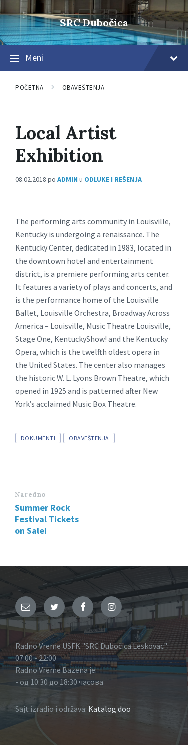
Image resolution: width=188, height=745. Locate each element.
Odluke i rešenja (113, 179)
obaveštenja (89, 438)
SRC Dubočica (94, 22)
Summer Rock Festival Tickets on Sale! (47, 519)
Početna (29, 87)
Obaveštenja (83, 87)
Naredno (30, 494)
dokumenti (38, 438)
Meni (94, 58)
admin (67, 179)
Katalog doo (109, 709)
